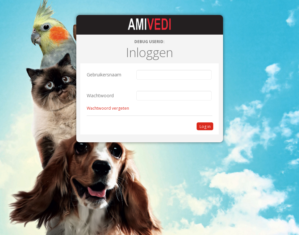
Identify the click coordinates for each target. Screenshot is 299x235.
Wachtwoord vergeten (108, 108)
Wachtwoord (100, 95)
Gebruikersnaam (104, 74)
